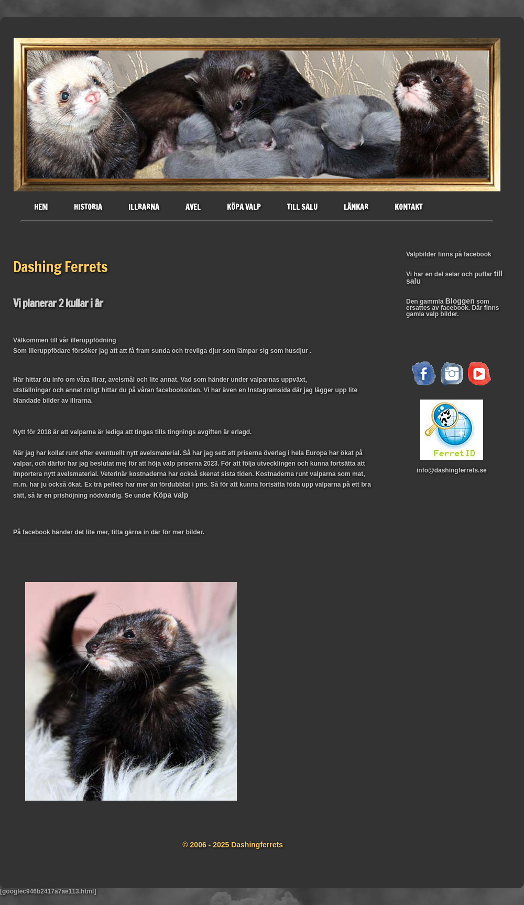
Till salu (302, 207)
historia (88, 207)
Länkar (356, 207)
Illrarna (143, 207)
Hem (41, 207)
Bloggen (460, 301)
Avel (193, 207)
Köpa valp (244, 207)
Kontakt (408, 207)
